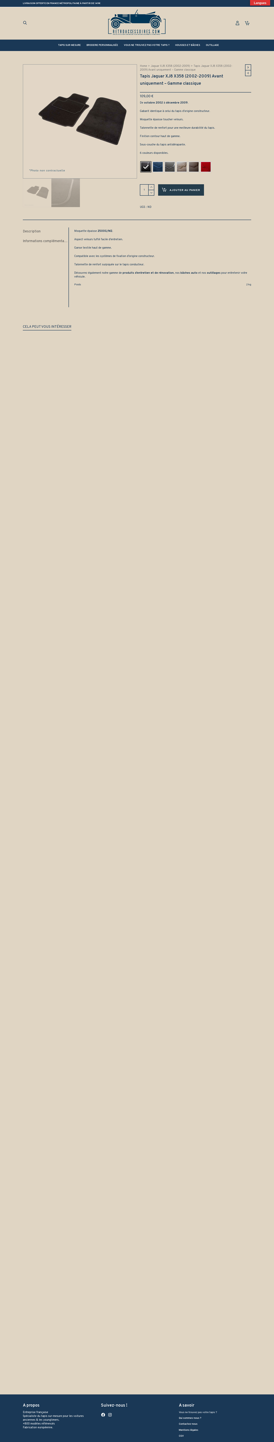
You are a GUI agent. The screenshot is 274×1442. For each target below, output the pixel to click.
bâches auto (189, 271)
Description (32, 229)
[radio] (146, 167)
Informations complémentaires (44, 239)
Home (143, 66)
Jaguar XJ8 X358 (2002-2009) (170, 66)
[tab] (45, 230)
